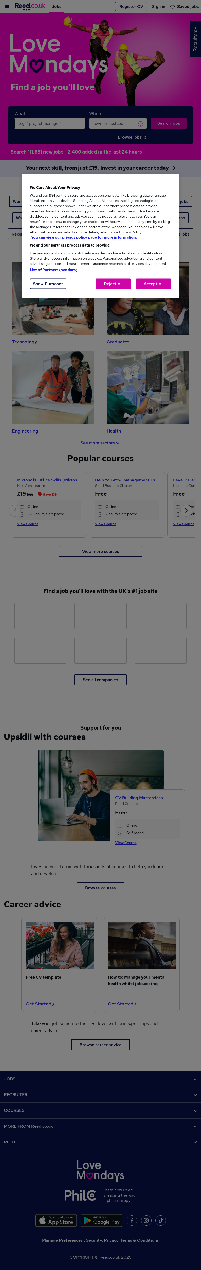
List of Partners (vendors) (53, 269)
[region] (100, 236)
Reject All (113, 284)
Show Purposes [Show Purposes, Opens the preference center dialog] (48, 284)
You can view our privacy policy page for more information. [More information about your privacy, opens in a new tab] (84, 237)
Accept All (154, 284)
